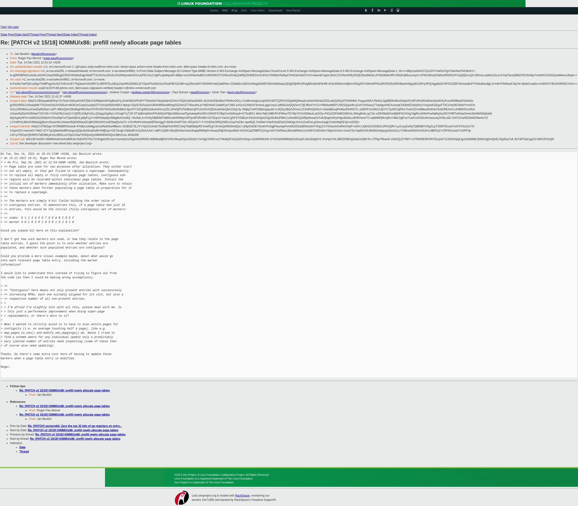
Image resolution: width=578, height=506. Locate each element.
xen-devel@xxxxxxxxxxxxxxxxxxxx (38, 92)
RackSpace (242, 495)
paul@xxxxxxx (200, 92)
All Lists (13, 27)
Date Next (21, 34)
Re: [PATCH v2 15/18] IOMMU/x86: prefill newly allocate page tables (64, 390)
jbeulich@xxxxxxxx (44, 54)
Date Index (71, 34)
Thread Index (87, 34)
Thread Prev (37, 34)
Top (3, 27)
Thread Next (54, 34)
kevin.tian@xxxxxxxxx (241, 92)
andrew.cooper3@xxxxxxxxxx (150, 92)
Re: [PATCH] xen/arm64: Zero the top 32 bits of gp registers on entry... (75, 426)
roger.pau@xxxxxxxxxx (58, 58)
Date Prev (7, 34)
